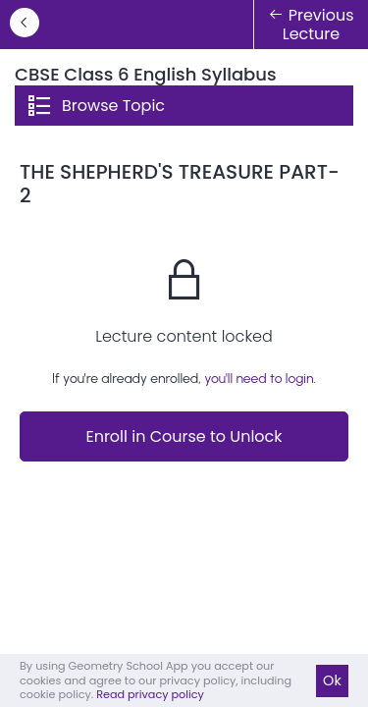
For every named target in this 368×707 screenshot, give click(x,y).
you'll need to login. (260, 378)
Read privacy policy (150, 694)
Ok (332, 680)
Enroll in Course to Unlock (183, 436)
